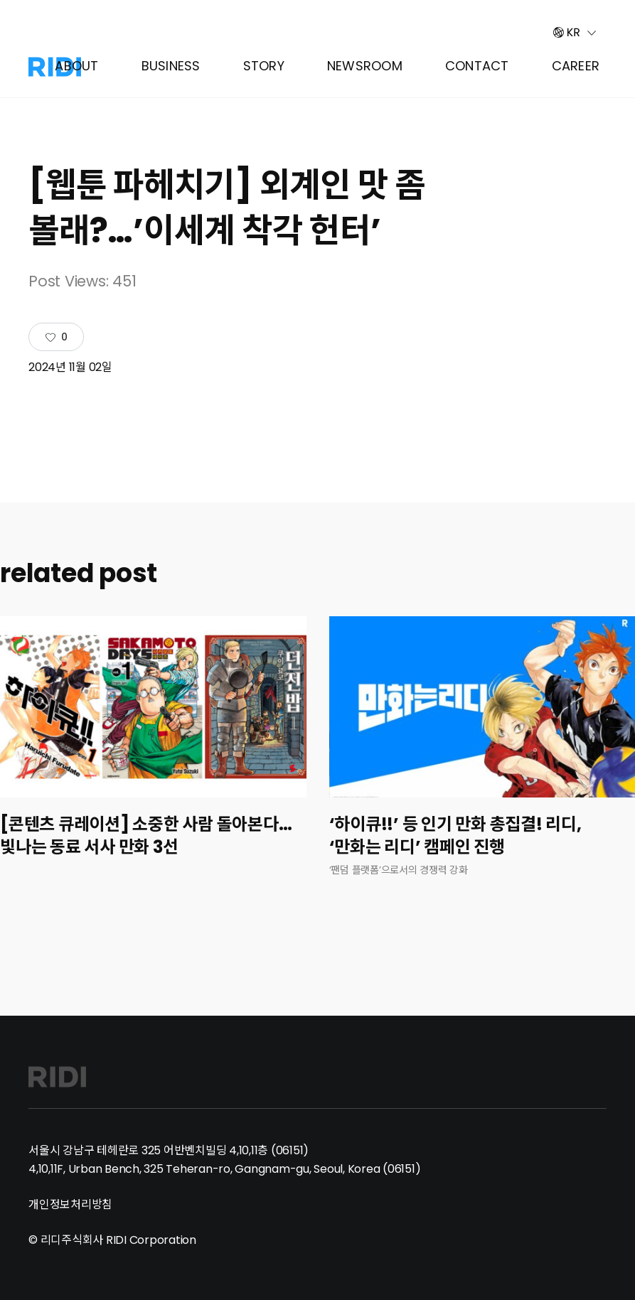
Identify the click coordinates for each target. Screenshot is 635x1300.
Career (576, 66)
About (76, 66)
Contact (477, 66)
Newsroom (364, 66)
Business (171, 66)
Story (263, 66)
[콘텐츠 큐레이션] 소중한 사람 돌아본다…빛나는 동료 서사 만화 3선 (146, 835)
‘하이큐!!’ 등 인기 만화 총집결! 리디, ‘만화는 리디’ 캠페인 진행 (455, 835)
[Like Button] (56, 337)
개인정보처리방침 (70, 1204)
